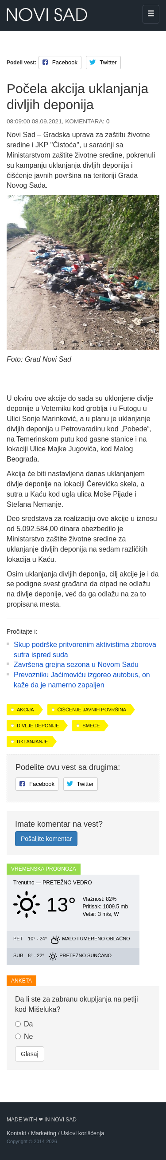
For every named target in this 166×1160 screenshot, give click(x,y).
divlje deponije (38, 725)
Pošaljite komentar (46, 838)
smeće (91, 725)
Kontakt (16, 1133)
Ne (24, 1036)
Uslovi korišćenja (82, 1133)
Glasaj (30, 1053)
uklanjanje (32, 741)
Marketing (43, 1133)
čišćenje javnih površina (92, 709)
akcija (25, 709)
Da (24, 1024)
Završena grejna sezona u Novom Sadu (76, 664)
